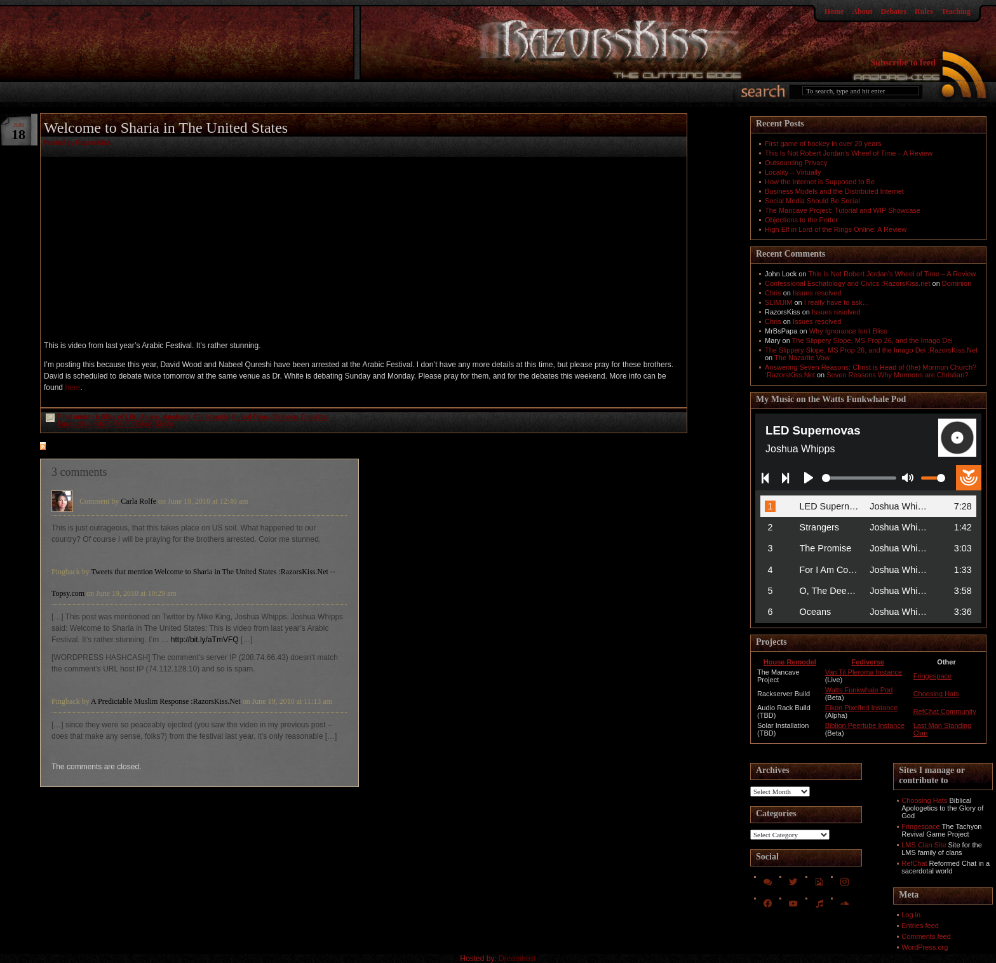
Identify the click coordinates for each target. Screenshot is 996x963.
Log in (910, 915)
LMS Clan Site (923, 845)
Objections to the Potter (801, 220)
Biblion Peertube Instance (865, 725)
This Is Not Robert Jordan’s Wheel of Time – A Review (848, 153)
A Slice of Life (116, 417)
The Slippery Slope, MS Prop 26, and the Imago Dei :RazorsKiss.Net (871, 350)
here (72, 387)
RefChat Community (944, 711)
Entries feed (920, 925)
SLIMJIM (778, 302)
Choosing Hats (936, 693)
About (862, 11)
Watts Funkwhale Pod (859, 690)
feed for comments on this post (105, 447)
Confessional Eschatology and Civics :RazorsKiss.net (847, 283)
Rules (924, 11)
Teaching (956, 11)
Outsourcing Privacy (796, 162)
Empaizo (313, 417)
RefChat (914, 863)
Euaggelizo (74, 424)
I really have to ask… (837, 302)
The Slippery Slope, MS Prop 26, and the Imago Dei (872, 340)
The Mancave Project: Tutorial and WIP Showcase (842, 210)
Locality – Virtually (793, 172)
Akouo (150, 417)
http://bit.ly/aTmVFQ (205, 639)
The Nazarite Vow (802, 357)
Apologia (177, 417)
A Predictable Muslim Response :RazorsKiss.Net (166, 701)
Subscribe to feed (903, 62)
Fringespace (932, 676)
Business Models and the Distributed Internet (834, 191)
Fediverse (867, 662)
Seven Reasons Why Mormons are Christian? (897, 375)
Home (834, 11)
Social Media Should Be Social (812, 201)
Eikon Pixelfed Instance (861, 707)
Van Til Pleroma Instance (863, 672)
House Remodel (790, 662)
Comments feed (926, 936)
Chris (773, 293)
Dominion (956, 283)
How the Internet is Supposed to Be (820, 181)
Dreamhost (517, 958)
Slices (164, 424)
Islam (102, 424)
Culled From (250, 417)
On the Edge (133, 424)
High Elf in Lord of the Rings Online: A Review (835, 229)
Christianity (211, 417)
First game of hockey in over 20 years (823, 143)
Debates (893, 11)
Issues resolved (817, 293)
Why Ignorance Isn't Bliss (848, 331)
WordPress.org (924, 947)
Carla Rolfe (138, 501)
